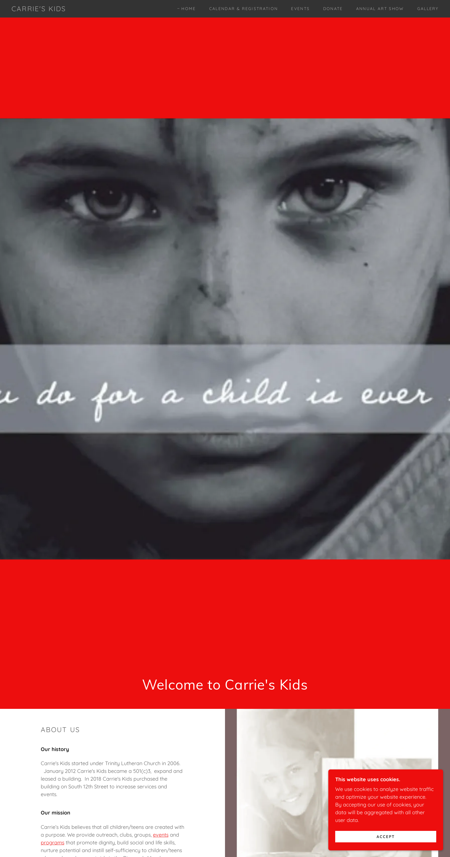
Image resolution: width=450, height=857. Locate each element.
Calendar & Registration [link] (243, 8)
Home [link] (188, 8)
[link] (38, 9)
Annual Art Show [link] (380, 8)
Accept (386, 836)
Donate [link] (333, 8)
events (160, 834)
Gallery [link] (428, 8)
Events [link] (300, 8)
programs (52, 842)
